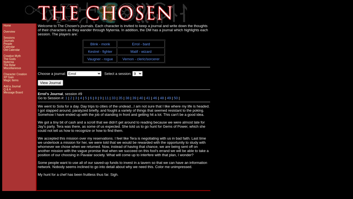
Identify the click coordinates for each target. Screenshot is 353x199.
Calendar (9, 46)
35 (120, 98)
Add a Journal (12, 86)
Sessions (9, 37)
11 (106, 98)
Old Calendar (12, 49)
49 (169, 98)
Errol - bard (141, 44)
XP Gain (9, 77)
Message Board (13, 92)
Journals (9, 40)
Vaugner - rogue (100, 59)
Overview (9, 31)
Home (7, 25)
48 (162, 98)
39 (134, 98)
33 (114, 98)
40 (141, 98)
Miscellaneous (12, 68)
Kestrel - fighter (100, 51)
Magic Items (11, 80)
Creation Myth (12, 55)
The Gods (10, 59)
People (8, 43)
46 (155, 98)
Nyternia (9, 62)
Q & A (7, 89)
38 (127, 98)
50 (176, 98)
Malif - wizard (141, 51)
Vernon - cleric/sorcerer (140, 59)
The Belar (9, 65)
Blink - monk (100, 44)
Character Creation (15, 74)
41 (148, 98)
